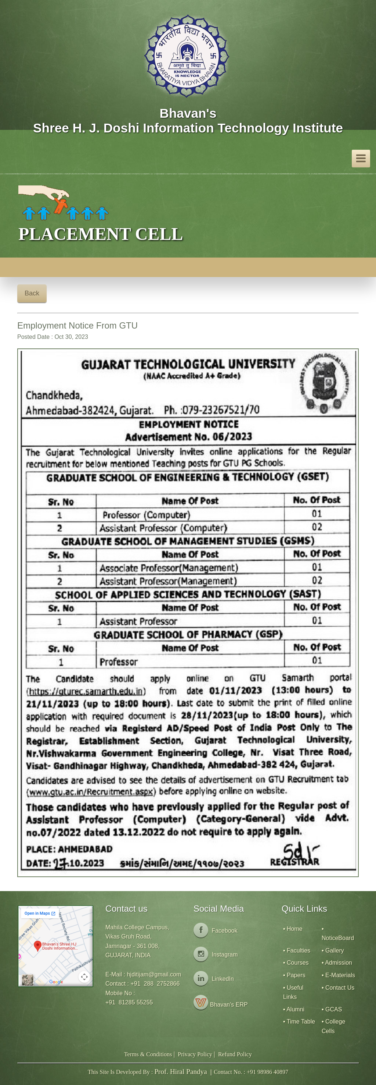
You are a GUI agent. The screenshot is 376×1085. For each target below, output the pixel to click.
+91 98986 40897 (267, 1072)
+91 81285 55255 (129, 1002)
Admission (338, 963)
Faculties (298, 950)
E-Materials (340, 975)
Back (32, 293)
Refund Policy (235, 1054)
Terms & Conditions (148, 1054)
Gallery (334, 950)
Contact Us (339, 988)
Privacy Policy (195, 1054)
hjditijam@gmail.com (154, 974)
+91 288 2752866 (155, 984)
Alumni (295, 1009)
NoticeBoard (338, 938)
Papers (296, 975)
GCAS (333, 1009)
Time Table (301, 1021)
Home (295, 929)
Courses (298, 963)
